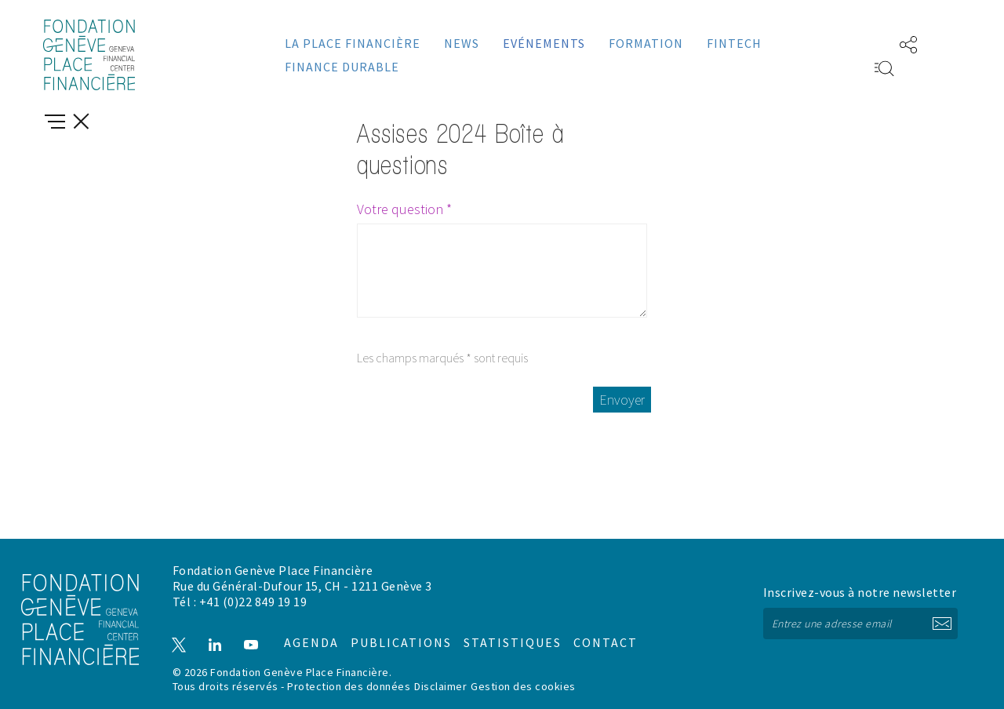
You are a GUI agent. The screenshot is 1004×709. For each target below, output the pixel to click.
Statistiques (498, 630)
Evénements (544, 43)
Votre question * (404, 209)
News (461, 43)
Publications (392, 630)
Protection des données (348, 686)
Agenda (303, 630)
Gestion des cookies (523, 686)
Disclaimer (440, 686)
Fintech (734, 43)
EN (860, 43)
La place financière (352, 43)
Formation (646, 43)
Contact (589, 630)
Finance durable (342, 67)
